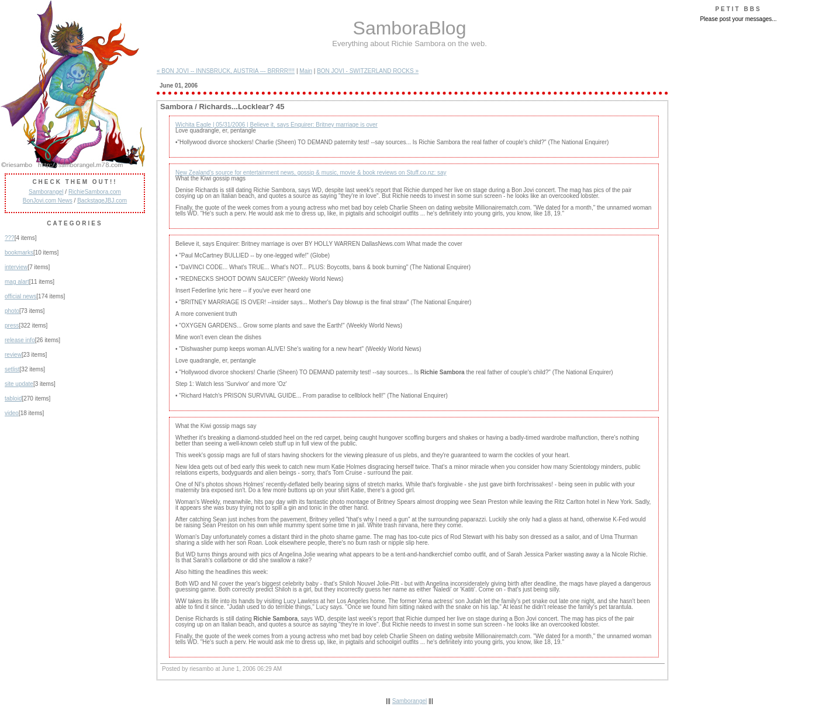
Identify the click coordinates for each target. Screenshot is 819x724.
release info (20, 340)
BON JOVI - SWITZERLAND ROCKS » (368, 71)
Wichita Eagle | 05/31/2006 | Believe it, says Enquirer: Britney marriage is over (276, 124)
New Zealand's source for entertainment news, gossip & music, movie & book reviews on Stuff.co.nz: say (311, 172)
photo (12, 311)
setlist (12, 369)
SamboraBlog (409, 28)
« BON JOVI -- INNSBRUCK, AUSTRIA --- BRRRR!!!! (226, 71)
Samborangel (46, 192)
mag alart (17, 282)
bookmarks (19, 252)
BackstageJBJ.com (102, 200)
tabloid (13, 398)
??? (10, 238)
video (12, 413)
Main (305, 71)
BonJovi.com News (47, 200)
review (13, 354)
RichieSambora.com (94, 192)
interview (16, 267)
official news (20, 296)
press (12, 325)
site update (19, 384)
